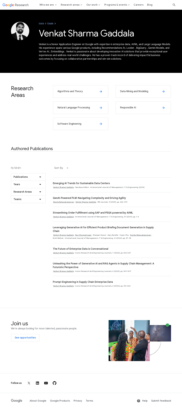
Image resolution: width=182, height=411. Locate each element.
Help (142, 401)
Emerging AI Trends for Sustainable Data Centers (81, 183)
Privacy (78, 400)
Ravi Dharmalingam (83, 235)
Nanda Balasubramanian (63, 202)
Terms (89, 400)
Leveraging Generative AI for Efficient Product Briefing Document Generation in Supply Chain (103, 229)
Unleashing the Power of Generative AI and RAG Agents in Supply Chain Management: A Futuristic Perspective (103, 265)
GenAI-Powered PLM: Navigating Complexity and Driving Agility (89, 198)
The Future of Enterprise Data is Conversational (80, 248)
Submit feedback (161, 400)
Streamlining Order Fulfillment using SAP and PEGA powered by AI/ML (93, 212)
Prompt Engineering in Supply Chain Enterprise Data (83, 282)
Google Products (60, 400)
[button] (62, 168)
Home (41, 23)
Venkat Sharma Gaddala (63, 187)
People (50, 23)
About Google (38, 400)
